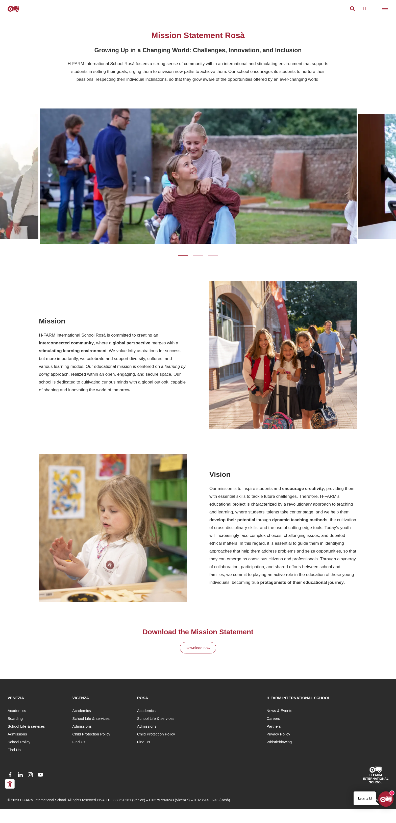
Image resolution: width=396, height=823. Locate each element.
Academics (17, 710)
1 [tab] (183, 255)
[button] (352, 8)
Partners (273, 726)
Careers (273, 718)
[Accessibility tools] (10, 784)
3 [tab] (213, 255)
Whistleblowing (279, 742)
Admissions (17, 734)
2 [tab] (198, 255)
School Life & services (26, 726)
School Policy (19, 742)
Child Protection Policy (91, 734)
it (365, 8)
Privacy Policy (278, 734)
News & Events (279, 710)
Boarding (15, 718)
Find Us (14, 750)
